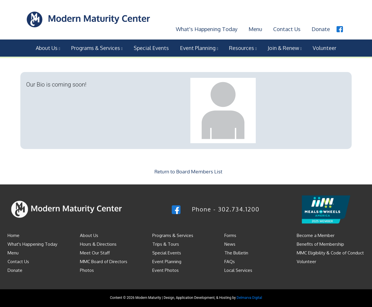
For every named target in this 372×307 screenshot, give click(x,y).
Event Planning (199, 47)
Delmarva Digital (249, 297)
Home (13, 234)
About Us (48, 47)
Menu (254, 28)
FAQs (229, 260)
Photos (87, 269)
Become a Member (316, 234)
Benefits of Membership (320, 243)
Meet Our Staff (95, 252)
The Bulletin (236, 252)
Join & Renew (285, 47)
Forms (230, 234)
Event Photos (165, 269)
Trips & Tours (165, 243)
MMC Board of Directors (103, 260)
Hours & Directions (98, 243)
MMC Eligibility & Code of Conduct (330, 252)
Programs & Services (97, 47)
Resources (243, 47)
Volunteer (324, 47)
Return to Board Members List (188, 171)
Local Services (238, 269)
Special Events (151, 47)
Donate (320, 28)
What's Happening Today (204, 28)
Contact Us (286, 28)
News (229, 243)
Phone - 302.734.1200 (226, 208)
